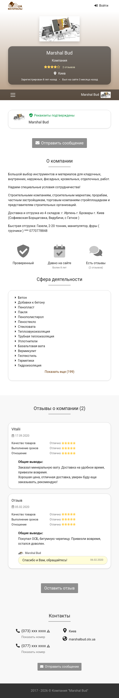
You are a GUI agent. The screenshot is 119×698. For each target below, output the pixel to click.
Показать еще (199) (59, 372)
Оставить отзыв (59, 588)
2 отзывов (69, 67)
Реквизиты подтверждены (52, 115)
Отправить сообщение (59, 143)
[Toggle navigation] (13, 94)
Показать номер (33, 637)
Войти (101, 5)
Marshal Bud (96, 95)
